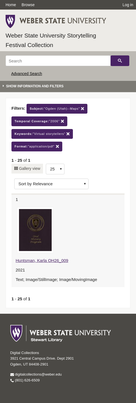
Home (11, 5)
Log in (128, 5)
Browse (28, 5)
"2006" (39, 121)
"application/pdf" (37, 146)
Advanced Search (26, 73)
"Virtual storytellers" (42, 134)
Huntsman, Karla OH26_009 (42, 260)
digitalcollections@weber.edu (36, 374)
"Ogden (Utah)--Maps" (57, 109)
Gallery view (29, 168)
